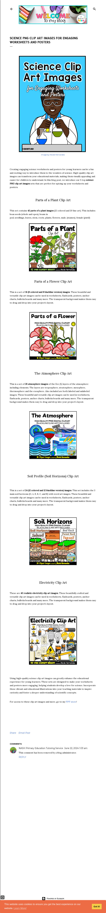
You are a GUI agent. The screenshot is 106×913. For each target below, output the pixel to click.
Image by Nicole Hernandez (53, 155)
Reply (22, 757)
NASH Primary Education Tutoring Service (41, 748)
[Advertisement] (53, 861)
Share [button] (13, 733)
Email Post (24, 733)
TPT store (71, 701)
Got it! (97, 906)
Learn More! (20, 908)
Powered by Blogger (53, 898)
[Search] (94, 8)
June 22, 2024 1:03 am (75, 748)
